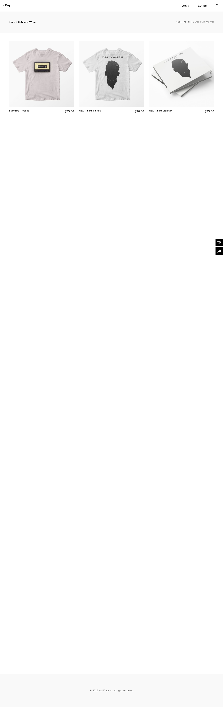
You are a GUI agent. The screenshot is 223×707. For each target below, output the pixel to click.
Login (185, 6)
